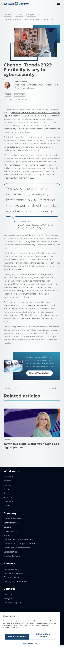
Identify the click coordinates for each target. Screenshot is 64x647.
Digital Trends (19, 95)
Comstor (8, 485)
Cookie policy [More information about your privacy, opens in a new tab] (15, 627)
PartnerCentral (10, 569)
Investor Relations (12, 556)
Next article (54, 388)
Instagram (8, 598)
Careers (7, 527)
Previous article (12, 388)
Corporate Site (10, 552)
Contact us (9, 501)
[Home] (16, 4)
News (19, 14)
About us (8, 497)
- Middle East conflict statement (18, 539)
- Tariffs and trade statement (17, 548)
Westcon (8, 481)
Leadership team (11, 523)
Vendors (7, 489)
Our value (8, 477)
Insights (31, 14)
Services (7, 493)
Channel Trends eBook (39, 373)
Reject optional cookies (43, 635)
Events (7, 506)
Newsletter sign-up (12, 602)
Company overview (13, 519)
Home (7, 14)
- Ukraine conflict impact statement (20, 543)
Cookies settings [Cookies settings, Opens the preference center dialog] (30, 643)
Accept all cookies (17, 636)
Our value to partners (13, 573)
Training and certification (15, 581)
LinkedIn (8, 594)
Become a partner (12, 577)
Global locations (11, 531)
